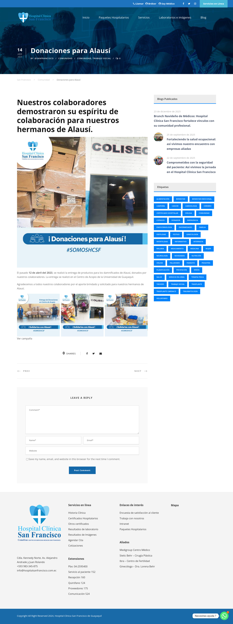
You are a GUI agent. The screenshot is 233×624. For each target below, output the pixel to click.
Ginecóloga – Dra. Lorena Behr (137, 566)
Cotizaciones (75, 545)
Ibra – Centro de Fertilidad (135, 561)
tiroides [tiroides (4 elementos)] (160, 284)
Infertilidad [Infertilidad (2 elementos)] (162, 241)
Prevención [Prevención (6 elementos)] (181, 270)
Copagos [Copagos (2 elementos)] (160, 220)
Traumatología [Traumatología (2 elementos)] (190, 291)
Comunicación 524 (79, 594)
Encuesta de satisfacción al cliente (139, 512)
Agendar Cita (75, 540)
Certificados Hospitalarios (83, 518)
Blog (203, 17)
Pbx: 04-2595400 (78, 566)
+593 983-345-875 (27, 566)
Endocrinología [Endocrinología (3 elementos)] (164, 227)
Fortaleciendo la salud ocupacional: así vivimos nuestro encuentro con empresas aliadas (191, 144)
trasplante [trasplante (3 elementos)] (196, 284)
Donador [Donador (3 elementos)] (175, 220)
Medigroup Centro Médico (135, 550)
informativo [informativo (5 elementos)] (180, 241)
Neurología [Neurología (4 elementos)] (162, 256)
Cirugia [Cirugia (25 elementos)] (188, 213)
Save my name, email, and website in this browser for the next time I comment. (74, 459)
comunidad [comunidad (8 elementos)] (204, 213)
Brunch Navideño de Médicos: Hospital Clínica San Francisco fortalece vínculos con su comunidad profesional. (184, 120)
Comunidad (65, 58)
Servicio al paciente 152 (81, 572)
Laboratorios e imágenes (175, 17)
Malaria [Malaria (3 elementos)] (160, 248)
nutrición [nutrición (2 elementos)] (196, 256)
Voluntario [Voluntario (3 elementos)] (162, 298)
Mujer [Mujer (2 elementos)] (208, 248)
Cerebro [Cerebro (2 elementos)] (207, 206)
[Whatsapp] (224, 616)
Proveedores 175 (78, 588)
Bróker (152, 3)
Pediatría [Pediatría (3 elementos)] (206, 263)
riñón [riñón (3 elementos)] (196, 270)
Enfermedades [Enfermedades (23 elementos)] (185, 227)
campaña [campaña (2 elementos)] (160, 206)
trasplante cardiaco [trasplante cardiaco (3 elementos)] (166, 291)
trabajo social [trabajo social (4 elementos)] (178, 284)
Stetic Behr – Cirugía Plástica (136, 555)
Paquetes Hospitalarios (114, 17)
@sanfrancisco (44, 58)
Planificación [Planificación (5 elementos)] (162, 270)
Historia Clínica (77, 512)
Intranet (124, 524)
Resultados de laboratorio (83, 529)
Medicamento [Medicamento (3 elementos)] (177, 248)
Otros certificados (78, 524)
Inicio (85, 17)
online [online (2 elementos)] (159, 263)
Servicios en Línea (213, 3)
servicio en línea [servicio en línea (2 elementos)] (176, 277)
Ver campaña (24, 338)
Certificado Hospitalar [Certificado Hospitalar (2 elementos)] (167, 213)
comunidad (84, 58)
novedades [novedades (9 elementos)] (180, 256)
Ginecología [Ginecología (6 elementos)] (192, 234)
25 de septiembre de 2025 (181, 134)
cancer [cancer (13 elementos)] (175, 206)
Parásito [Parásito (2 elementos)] (191, 263)
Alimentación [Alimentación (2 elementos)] (162, 199)
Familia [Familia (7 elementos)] (202, 227)
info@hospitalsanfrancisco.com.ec (36, 570)
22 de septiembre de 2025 (181, 157)
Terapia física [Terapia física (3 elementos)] (197, 277)
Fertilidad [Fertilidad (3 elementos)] (161, 234)
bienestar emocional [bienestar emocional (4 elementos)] (202, 199)
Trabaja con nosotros (132, 518)
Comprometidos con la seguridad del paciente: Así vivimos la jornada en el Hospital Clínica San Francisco (191, 167)
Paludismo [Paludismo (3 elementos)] (175, 263)
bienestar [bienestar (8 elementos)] (180, 199)
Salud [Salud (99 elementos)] (159, 277)
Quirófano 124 (76, 583)
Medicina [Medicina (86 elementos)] (194, 248)
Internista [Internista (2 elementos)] (198, 241)
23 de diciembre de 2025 (167, 111)
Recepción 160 (76, 577)
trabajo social (102, 58)
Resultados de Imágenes (82, 534)
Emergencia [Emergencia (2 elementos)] (192, 220)
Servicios (143, 17)
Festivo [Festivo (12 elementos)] (176, 234)
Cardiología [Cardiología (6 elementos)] (191, 206)
